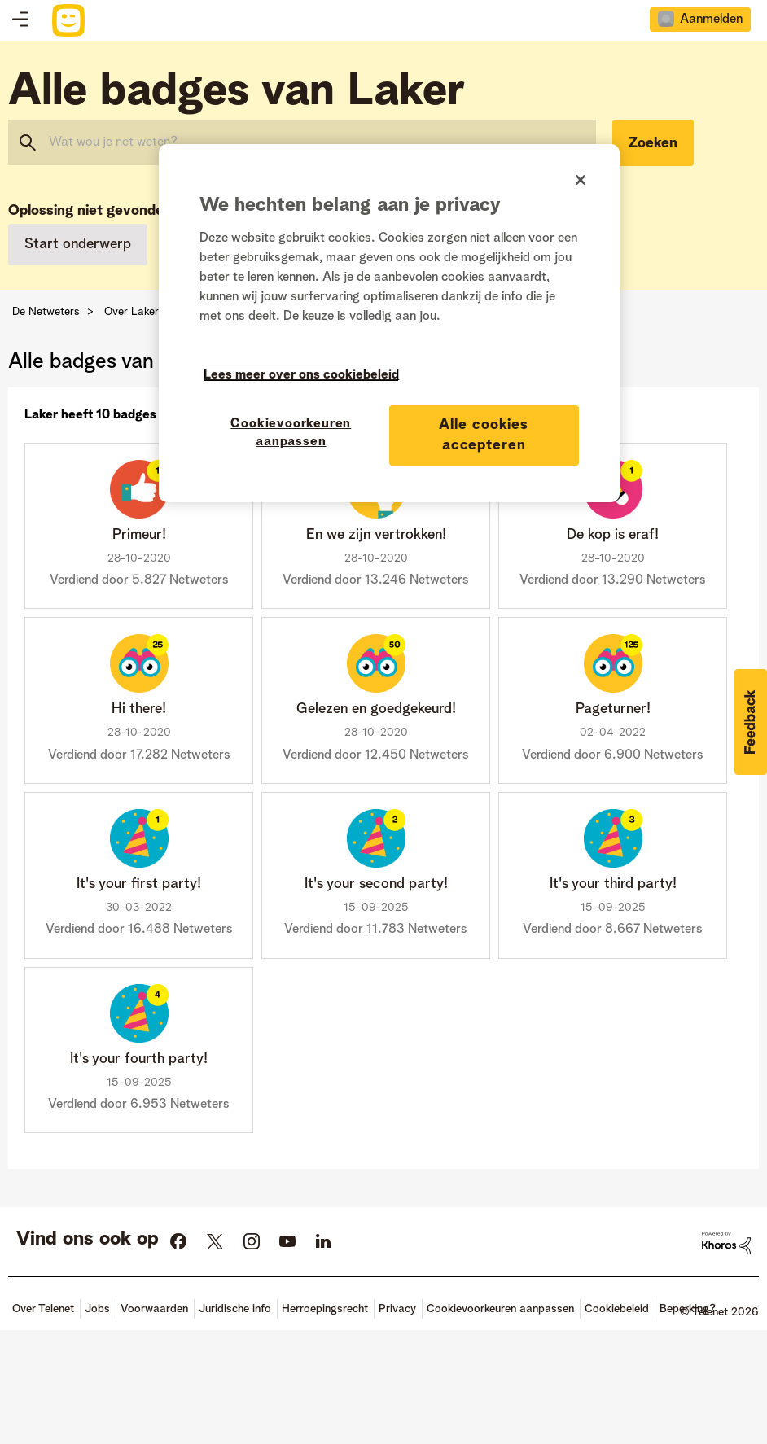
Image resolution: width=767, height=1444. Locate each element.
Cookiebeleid (617, 1309)
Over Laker (131, 311)
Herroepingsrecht (325, 1309)
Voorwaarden (154, 1309)
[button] (750, 722)
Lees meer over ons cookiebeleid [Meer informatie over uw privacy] (301, 375)
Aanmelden (711, 19)
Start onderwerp (77, 244)
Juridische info (235, 1309)
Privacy (397, 1309)
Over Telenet (43, 1309)
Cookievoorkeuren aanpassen (500, 1309)
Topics (20, 20)
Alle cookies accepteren (483, 435)
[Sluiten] (580, 180)
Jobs (97, 1309)
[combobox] (302, 142)
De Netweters (46, 311)
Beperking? (688, 1309)
